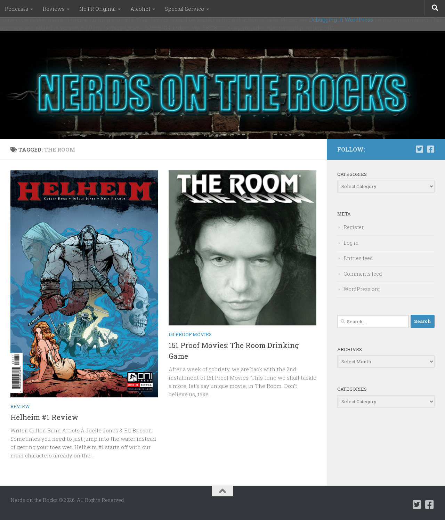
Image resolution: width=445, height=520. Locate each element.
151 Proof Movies (190, 334)
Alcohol (140, 8)
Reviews (54, 8)
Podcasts (16, 8)
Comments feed (362, 273)
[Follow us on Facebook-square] (430, 149)
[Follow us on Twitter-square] (419, 149)
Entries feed (358, 258)
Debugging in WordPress (341, 19)
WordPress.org (361, 289)
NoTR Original (97, 8)
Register (353, 227)
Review (20, 406)
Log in (351, 242)
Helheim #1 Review (44, 417)
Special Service (184, 8)
